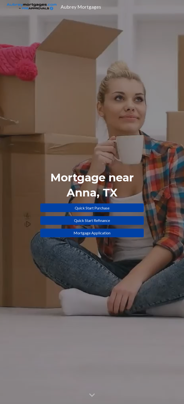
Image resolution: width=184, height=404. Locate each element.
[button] (92, 395)
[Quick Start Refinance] (91, 220)
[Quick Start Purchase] (91, 208)
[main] (92, 185)
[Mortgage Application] (91, 233)
